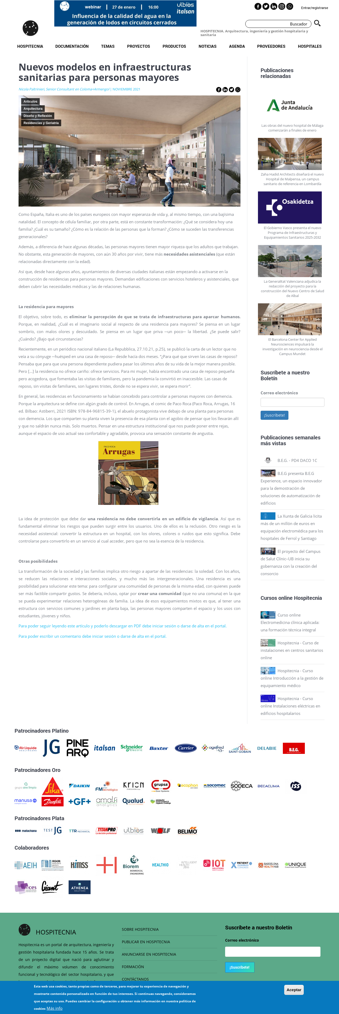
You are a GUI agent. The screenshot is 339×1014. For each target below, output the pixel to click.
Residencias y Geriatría (41, 123)
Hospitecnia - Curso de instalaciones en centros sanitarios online (292, 650)
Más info (55, 1009)
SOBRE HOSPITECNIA (140, 929)
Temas (108, 46)
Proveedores (271, 46)
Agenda (237, 46)
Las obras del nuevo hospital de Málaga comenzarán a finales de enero (292, 128)
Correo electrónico (279, 392)
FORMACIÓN (133, 966)
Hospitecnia (30, 46)
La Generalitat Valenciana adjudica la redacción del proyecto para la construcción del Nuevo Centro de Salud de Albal (292, 288)
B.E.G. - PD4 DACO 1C (297, 460)
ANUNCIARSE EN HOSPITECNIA (149, 954)
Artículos (30, 101)
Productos (174, 46)
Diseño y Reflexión (38, 116)
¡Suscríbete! (274, 415)
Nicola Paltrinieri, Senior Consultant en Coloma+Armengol (64, 89)
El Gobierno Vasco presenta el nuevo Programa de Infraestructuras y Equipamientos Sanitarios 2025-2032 (292, 232)
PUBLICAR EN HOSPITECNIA (146, 941)
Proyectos (138, 46)
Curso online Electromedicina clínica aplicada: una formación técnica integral (290, 622)
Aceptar (294, 990)
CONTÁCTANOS (135, 979)
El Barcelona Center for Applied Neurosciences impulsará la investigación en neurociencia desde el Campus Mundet (292, 346)
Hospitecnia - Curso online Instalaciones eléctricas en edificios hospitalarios (290, 706)
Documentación (72, 46)
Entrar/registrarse (314, 7)
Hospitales (310, 46)
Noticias (208, 46)
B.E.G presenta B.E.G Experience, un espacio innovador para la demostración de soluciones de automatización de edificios (291, 488)
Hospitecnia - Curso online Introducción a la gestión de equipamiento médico (292, 678)
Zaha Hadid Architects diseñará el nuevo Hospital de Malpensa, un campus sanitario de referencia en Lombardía (292, 179)
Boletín (269, 378)
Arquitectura (33, 109)
